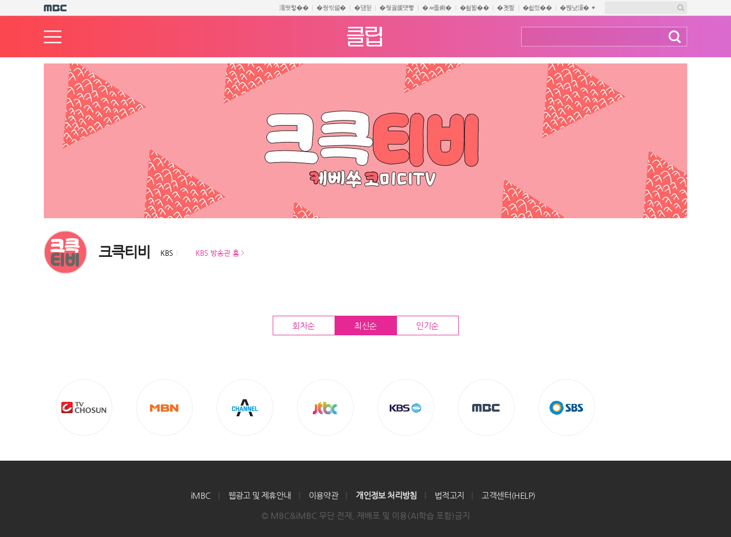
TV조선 (84, 407)
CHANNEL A (245, 407)
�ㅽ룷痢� (437, 7)
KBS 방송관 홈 (217, 253)
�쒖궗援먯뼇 (396, 7)
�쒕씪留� (331, 7)
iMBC (201, 495)
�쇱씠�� (537, 7)
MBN (164, 407)
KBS (405, 407)
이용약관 (324, 495)
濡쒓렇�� (294, 7)
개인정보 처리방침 (386, 495)
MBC (486, 407)
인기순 (427, 326)
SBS (566, 407)
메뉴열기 (52, 36)
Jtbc (325, 407)
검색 (675, 36)
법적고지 (449, 495)
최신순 (365, 326)
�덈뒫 (362, 7)
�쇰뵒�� (474, 7)
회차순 (303, 326)
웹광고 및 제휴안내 (259, 495)
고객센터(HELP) (508, 495)
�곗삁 (505, 7)
